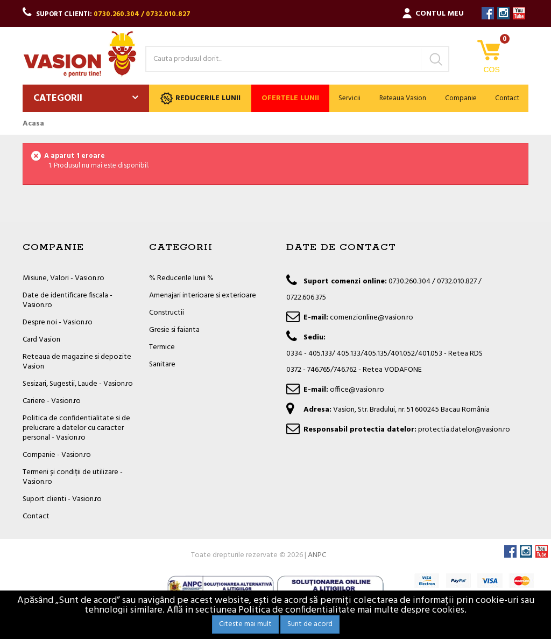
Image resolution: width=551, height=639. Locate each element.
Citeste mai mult (245, 624)
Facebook (488, 13)
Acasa (33, 124)
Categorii (57, 98)
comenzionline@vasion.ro (371, 317)
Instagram (503, 13)
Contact (507, 98)
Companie (461, 98)
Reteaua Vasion (402, 98)
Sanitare (162, 364)
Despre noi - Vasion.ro (58, 322)
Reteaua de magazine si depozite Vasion (77, 362)
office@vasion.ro (357, 390)
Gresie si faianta (174, 330)
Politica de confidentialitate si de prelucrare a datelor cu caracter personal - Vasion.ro (76, 428)
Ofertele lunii (290, 98)
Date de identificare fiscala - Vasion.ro (67, 300)
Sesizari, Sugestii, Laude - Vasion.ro (78, 384)
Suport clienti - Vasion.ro (62, 499)
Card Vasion (41, 340)
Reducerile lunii (200, 98)
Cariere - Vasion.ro (52, 401)
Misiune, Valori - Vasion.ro (63, 278)
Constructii (166, 313)
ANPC (317, 555)
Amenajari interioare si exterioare (202, 295)
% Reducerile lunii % (181, 278)
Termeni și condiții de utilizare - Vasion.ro (73, 477)
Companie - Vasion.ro (57, 455)
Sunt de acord (310, 624)
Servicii (349, 98)
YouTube (519, 13)
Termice (162, 347)
